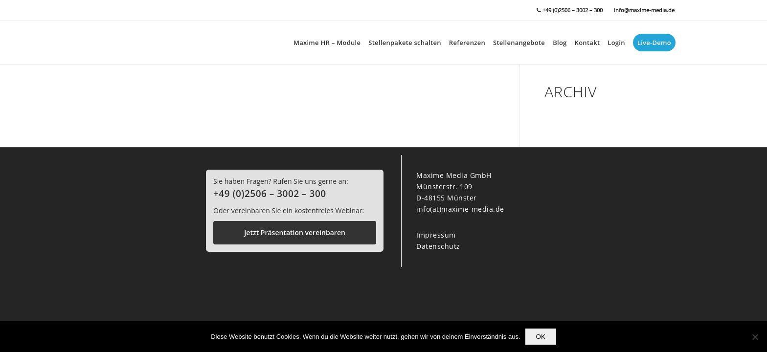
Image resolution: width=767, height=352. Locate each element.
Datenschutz (438, 246)
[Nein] (755, 337)
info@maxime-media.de (644, 10)
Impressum (436, 235)
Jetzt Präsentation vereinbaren (294, 232)
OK (540, 336)
